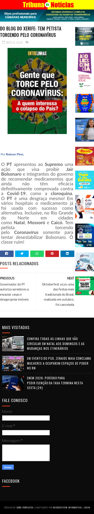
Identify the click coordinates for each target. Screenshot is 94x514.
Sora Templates (24, 507)
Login (87, 507)
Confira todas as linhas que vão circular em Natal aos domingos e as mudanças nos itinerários (56, 343)
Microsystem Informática (67, 507)
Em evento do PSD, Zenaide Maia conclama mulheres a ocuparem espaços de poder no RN (59, 363)
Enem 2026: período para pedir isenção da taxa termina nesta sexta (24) (55, 382)
